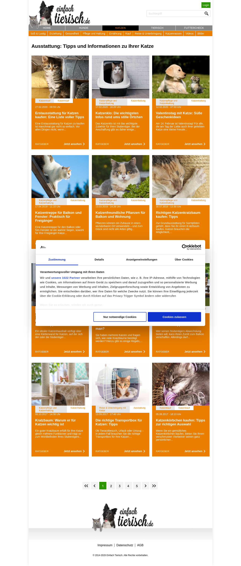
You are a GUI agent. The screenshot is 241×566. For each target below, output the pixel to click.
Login (206, 5)
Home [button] (47, 27)
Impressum (105, 545)
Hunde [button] (83, 27)
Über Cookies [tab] (184, 259)
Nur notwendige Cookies (120, 316)
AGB (140, 545)
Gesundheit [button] (72, 33)
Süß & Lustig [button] (38, 33)
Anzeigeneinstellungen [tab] (141, 259)
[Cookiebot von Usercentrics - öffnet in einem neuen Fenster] (184, 247)
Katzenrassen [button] (173, 33)
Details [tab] (99, 259)
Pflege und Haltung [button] (94, 33)
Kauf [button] (128, 33)
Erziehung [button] (55, 33)
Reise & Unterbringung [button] (148, 33)
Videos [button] (189, 33)
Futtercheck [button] (194, 27)
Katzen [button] (120, 27)
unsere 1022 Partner (65, 277)
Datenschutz (124, 545)
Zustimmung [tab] (57, 259)
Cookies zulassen (174, 316)
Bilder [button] (201, 33)
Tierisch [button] (157, 27)
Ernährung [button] (115, 33)
